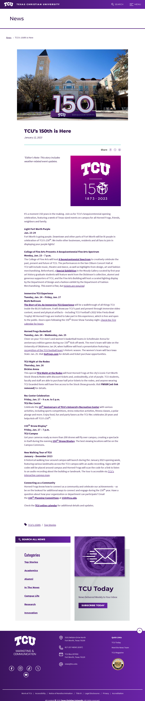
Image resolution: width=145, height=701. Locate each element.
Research (30, 604)
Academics (31, 570)
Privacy (106, 693)
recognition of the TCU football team (43, 350)
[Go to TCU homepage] (32, 4)
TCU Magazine (118, 652)
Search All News (31, 539)
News (17, 18)
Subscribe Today (93, 605)
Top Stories (50, 524)
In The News (31, 587)
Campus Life (31, 596)
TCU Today (116, 642)
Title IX (79, 693)
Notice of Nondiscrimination (61, 693)
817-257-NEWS (71, 647)
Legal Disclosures (92, 693)
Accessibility (40, 693)
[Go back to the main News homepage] (25, 645)
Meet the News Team (120, 647)
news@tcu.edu (71, 664)
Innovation (31, 612)
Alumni (28, 579)
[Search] (117, 4)
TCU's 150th (34, 524)
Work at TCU (27, 693)
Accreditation (117, 693)
